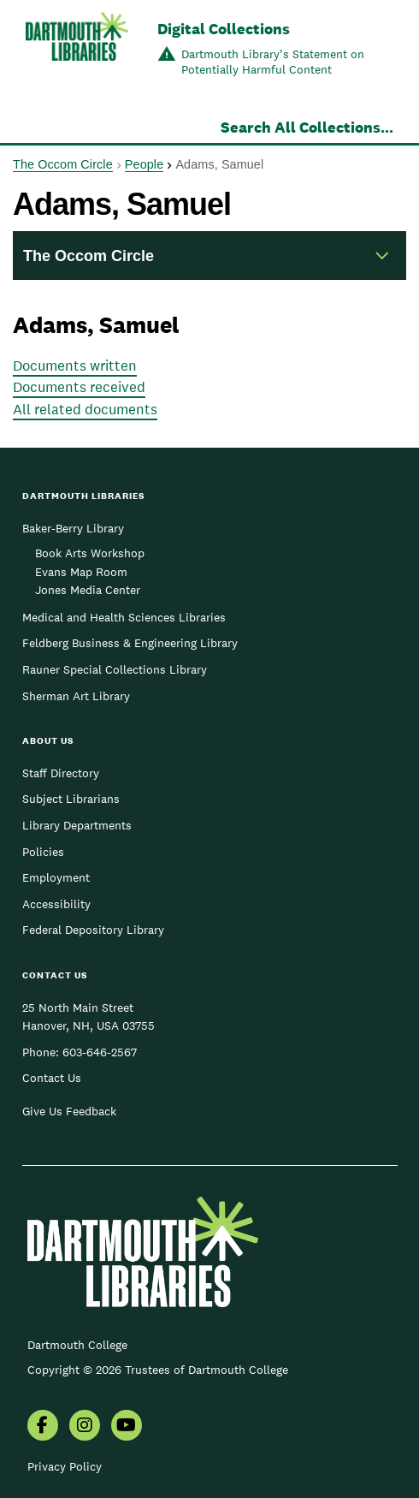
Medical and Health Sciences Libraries (124, 617)
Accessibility (56, 904)
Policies (43, 851)
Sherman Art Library (76, 696)
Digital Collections (223, 29)
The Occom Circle (63, 164)
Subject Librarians (71, 798)
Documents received (79, 386)
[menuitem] (42, 1427)
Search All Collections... (307, 127)
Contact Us (51, 1077)
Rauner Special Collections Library (114, 669)
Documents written (75, 365)
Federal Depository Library (93, 929)
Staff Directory (60, 773)
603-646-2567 (99, 1052)
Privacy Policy (64, 1466)
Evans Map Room (81, 572)
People (144, 164)
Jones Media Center (87, 589)
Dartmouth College (77, 1344)
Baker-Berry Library (73, 528)
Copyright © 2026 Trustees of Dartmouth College (157, 1369)
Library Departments (77, 825)
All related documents (85, 409)
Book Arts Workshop (90, 553)
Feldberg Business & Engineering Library (130, 643)
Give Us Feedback (69, 1111)
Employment (56, 877)
